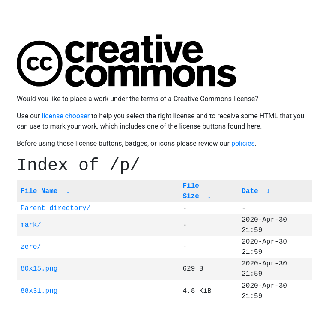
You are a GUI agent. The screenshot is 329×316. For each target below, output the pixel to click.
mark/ (31, 225)
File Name (39, 191)
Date (250, 191)
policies (243, 143)
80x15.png (39, 269)
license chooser (66, 116)
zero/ (31, 247)
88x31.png (39, 291)
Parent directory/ (55, 208)
